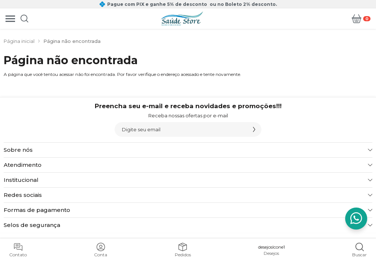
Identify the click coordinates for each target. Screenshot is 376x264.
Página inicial (19, 41)
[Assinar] (254, 129)
